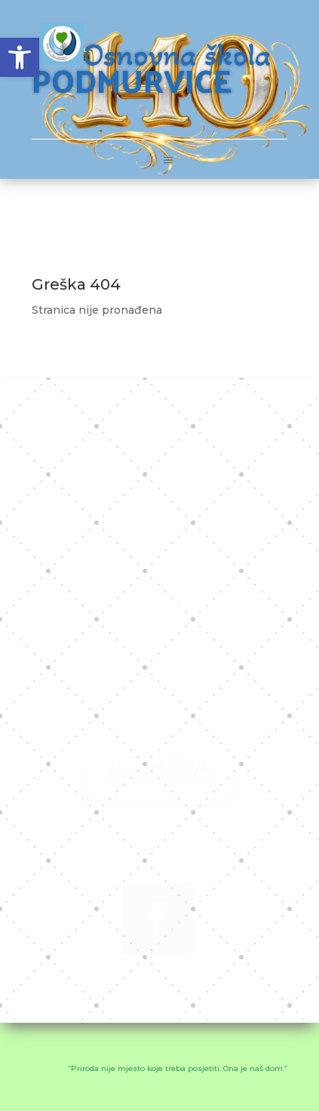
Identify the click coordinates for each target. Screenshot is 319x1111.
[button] (19, 57)
